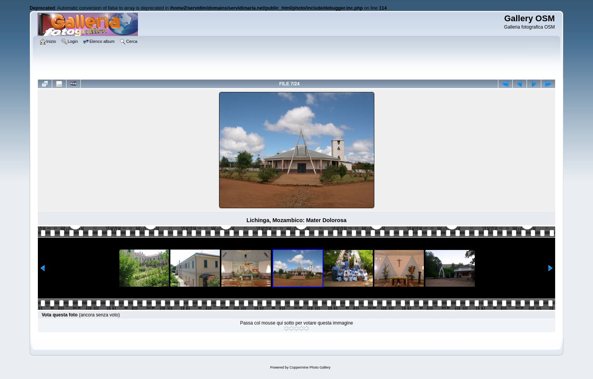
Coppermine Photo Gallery (309, 367)
